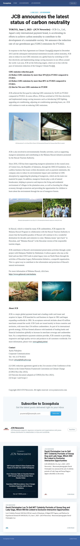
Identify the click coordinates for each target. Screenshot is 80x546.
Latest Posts (73, 538)
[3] (47, 75)
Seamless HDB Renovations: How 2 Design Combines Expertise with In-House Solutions (20, 485)
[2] (53, 66)
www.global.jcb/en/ (40, 342)
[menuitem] (15, 3)
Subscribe (73, 3)
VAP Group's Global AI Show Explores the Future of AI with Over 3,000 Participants (20, 466)
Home (15, 3)
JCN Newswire (35, 3)
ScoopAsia (7, 3)
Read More (72, 429)
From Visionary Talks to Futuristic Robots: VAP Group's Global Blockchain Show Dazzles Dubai (20, 475)
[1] (52, 51)
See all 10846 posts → (20, 493)
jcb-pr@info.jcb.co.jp (22, 360)
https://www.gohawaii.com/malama (22, 274)
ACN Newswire (24, 3)
